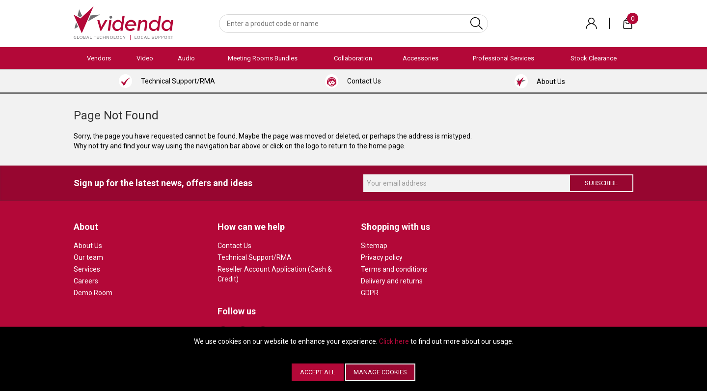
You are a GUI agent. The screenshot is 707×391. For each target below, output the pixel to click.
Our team (88, 257)
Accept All (317, 372)
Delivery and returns (392, 281)
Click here (394, 341)
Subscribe (601, 183)
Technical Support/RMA (255, 257)
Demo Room (93, 293)
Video (144, 58)
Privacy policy (382, 257)
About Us (88, 246)
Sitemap (374, 246)
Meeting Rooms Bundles (263, 58)
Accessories (420, 58)
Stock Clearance (594, 58)
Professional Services (503, 58)
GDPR (370, 293)
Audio (186, 58)
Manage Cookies (380, 372)
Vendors (99, 58)
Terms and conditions (394, 269)
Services (87, 269)
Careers (86, 281)
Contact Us (234, 246)
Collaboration (353, 58)
